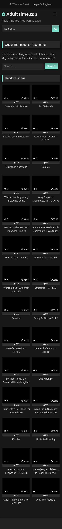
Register (47, 4)
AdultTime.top (19, 14)
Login (36, 4)
